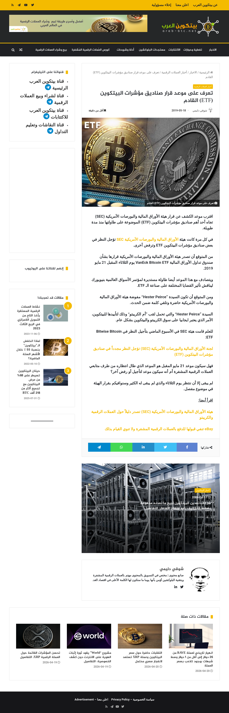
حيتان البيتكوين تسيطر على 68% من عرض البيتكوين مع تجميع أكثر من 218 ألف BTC (28, 382)
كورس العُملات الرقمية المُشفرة (91, 49)
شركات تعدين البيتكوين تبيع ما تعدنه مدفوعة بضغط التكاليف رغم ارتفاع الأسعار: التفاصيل (176, 508)
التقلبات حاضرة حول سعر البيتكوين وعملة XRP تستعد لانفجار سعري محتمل (142, 655)
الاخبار (212, 49)
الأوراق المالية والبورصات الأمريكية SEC (147, 239)
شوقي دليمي (197, 110)
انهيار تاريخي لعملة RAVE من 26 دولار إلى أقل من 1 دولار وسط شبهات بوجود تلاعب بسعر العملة (191, 657)
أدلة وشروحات (125, 49)
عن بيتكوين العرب (205, 5)
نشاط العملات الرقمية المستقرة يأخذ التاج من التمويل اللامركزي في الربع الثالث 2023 (28, 317)
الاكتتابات (174, 49)
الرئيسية (206, 72)
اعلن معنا (182, 5)
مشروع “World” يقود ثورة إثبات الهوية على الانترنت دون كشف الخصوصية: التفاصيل (90, 655)
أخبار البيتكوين (203, 490)
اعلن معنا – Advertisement (91, 697)
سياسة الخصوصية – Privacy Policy (133, 697)
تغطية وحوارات (192, 49)
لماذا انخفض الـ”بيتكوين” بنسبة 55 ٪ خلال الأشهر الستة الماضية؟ (28, 349)
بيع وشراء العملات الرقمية (51, 49)
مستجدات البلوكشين (152, 49)
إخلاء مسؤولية (161, 5)
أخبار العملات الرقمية (174, 72)
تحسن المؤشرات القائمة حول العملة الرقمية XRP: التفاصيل (40, 653)
